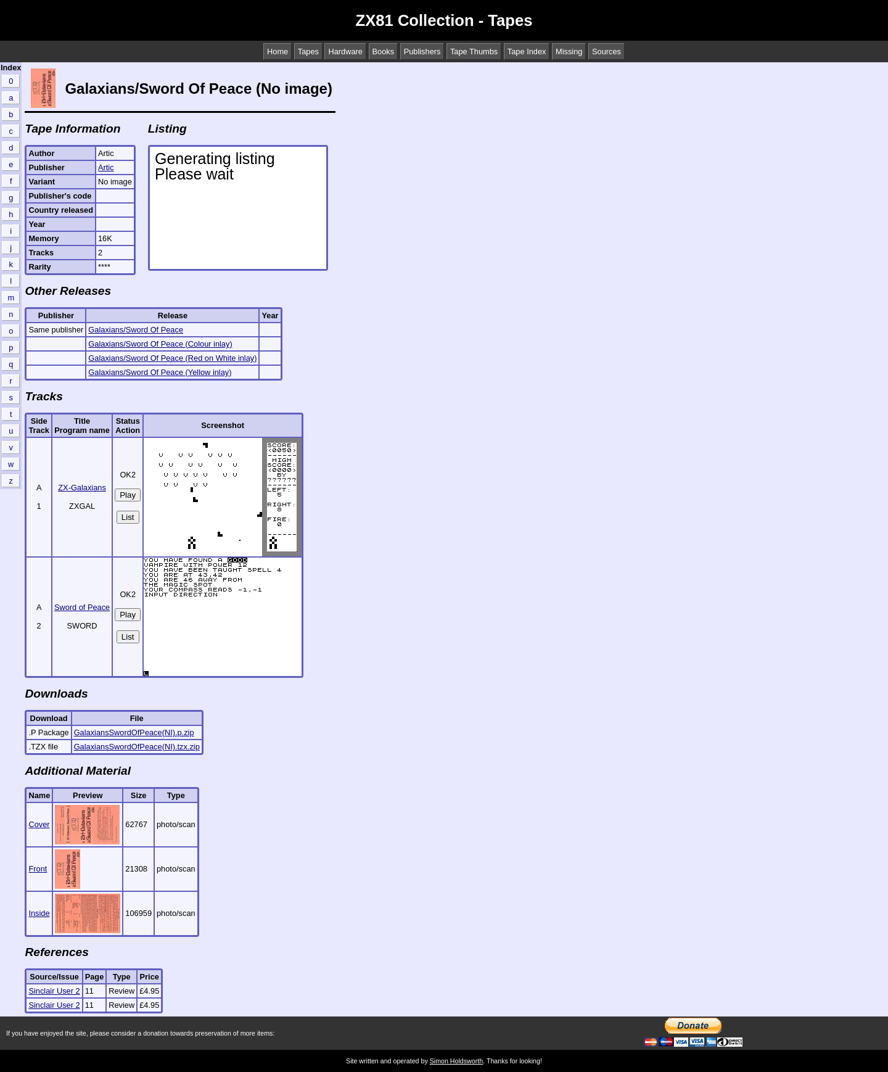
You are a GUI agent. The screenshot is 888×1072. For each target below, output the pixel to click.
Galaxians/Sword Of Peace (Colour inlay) (160, 343)
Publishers (422, 51)
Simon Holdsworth (456, 1061)
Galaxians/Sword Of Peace (135, 329)
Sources (606, 51)
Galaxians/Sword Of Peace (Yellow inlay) (159, 372)
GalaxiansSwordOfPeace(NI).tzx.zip (137, 746)
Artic (106, 167)
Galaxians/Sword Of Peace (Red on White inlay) (172, 358)
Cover (38, 824)
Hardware (345, 51)
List (127, 517)
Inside (38, 913)
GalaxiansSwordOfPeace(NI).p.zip (134, 732)
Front (37, 868)
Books (383, 51)
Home (277, 51)
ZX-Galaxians (82, 487)
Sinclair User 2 (54, 991)
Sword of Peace (82, 607)
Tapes (308, 51)
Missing (569, 51)
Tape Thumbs (474, 51)
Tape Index (527, 51)
